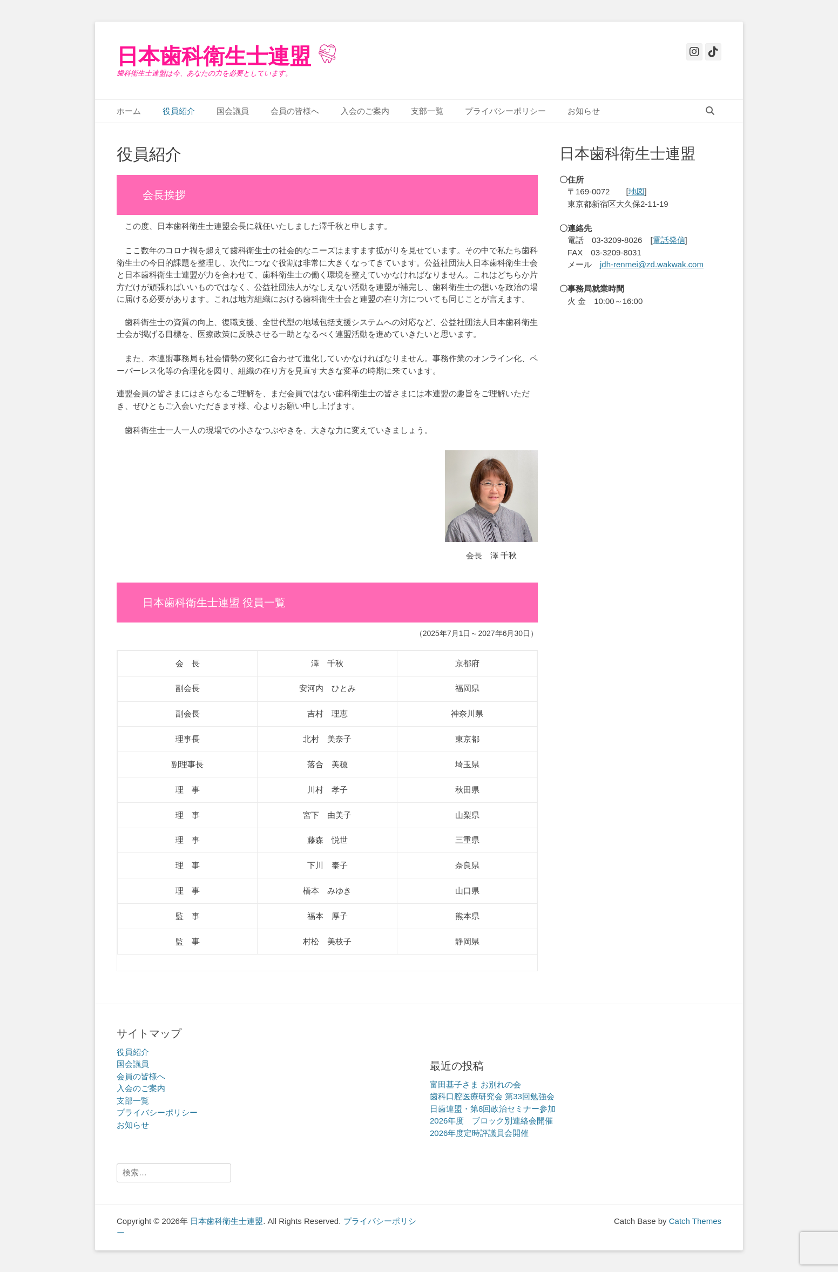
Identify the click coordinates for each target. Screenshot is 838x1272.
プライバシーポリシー (505, 111)
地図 (636, 191)
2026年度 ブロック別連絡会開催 (491, 1120)
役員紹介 (179, 111)
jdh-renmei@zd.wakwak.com (652, 264)
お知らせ (583, 111)
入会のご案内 (365, 111)
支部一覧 (427, 111)
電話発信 (669, 240)
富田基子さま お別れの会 (475, 1084)
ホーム (129, 111)
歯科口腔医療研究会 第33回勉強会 (492, 1096)
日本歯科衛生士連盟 (214, 56)
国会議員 (233, 111)
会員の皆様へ (295, 111)
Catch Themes (695, 1221)
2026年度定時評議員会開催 (479, 1133)
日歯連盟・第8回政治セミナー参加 (493, 1108)
